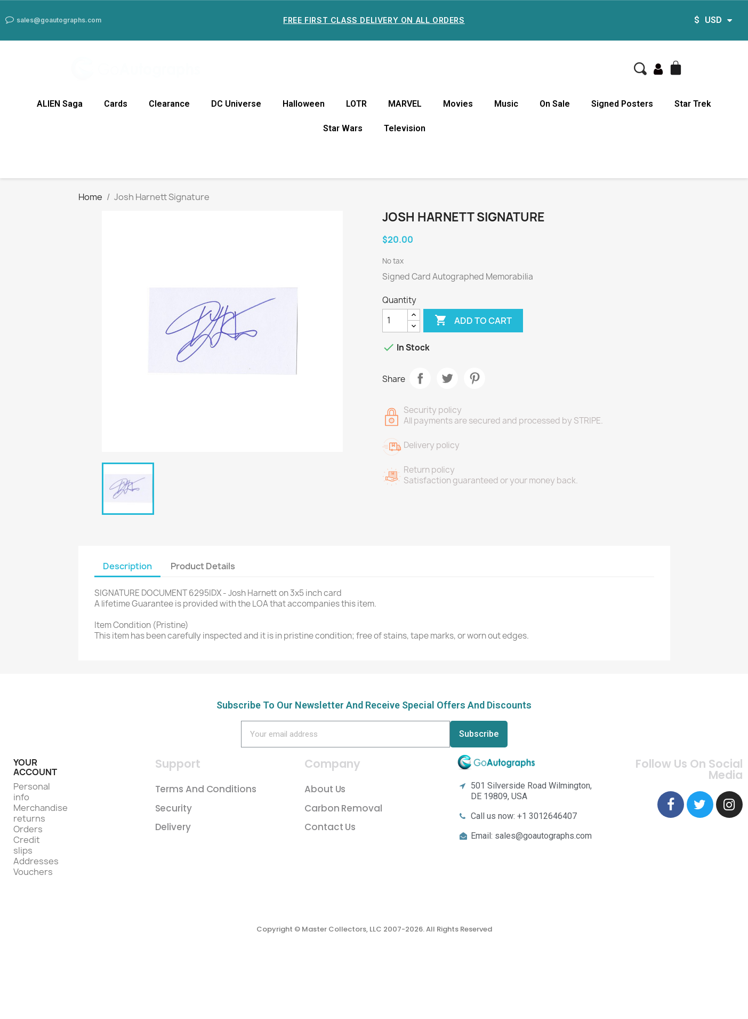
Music (506, 104)
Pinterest (474, 378)
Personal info (31, 792)
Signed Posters (622, 104)
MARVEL (405, 104)
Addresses (36, 861)
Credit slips (26, 845)
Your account (35, 767)
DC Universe (236, 104)
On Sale (555, 104)
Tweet (447, 378)
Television (404, 128)
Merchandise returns (40, 813)
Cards (115, 104)
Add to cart (473, 321)
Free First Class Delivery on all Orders (373, 20)
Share (420, 378)
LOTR (356, 104)
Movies (458, 104)
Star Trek (692, 104)
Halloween (304, 104)
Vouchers (33, 872)
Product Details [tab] (203, 566)
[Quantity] (395, 320)
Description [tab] (127, 566)
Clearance (169, 104)
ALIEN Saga (60, 104)
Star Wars (343, 128)
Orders (28, 829)
